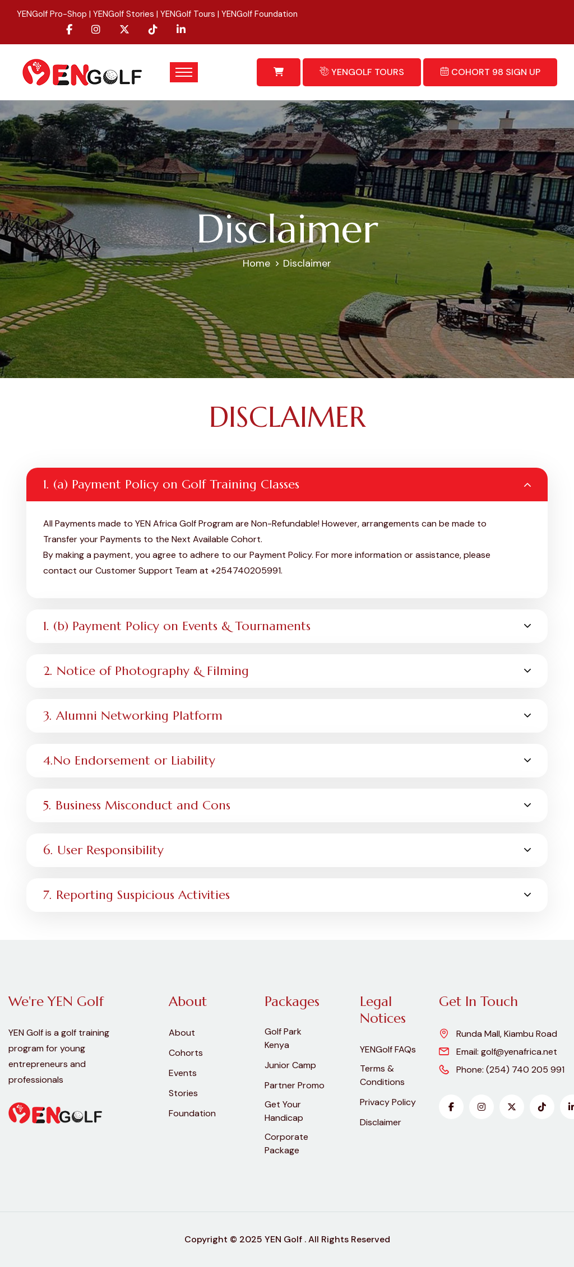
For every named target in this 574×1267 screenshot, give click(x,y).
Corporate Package (286, 1143)
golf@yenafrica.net (519, 1052)
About (182, 1032)
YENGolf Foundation (259, 14)
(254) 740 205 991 (525, 1069)
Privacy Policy (388, 1102)
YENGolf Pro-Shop (52, 14)
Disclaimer (380, 1122)
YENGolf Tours (187, 14)
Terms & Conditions (382, 1075)
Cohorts (186, 1053)
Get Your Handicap (284, 1111)
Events (183, 1073)
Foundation (192, 1113)
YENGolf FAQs (388, 1049)
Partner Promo (295, 1085)
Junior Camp (290, 1065)
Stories (183, 1093)
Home (256, 263)
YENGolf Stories (123, 14)
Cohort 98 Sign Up (490, 72)
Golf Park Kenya (283, 1038)
